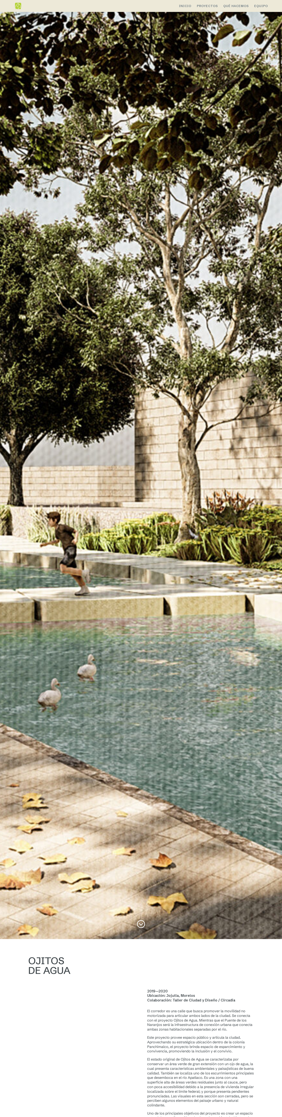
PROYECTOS (207, 6)
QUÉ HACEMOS (236, 6)
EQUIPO (261, 6)
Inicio (185, 6)
